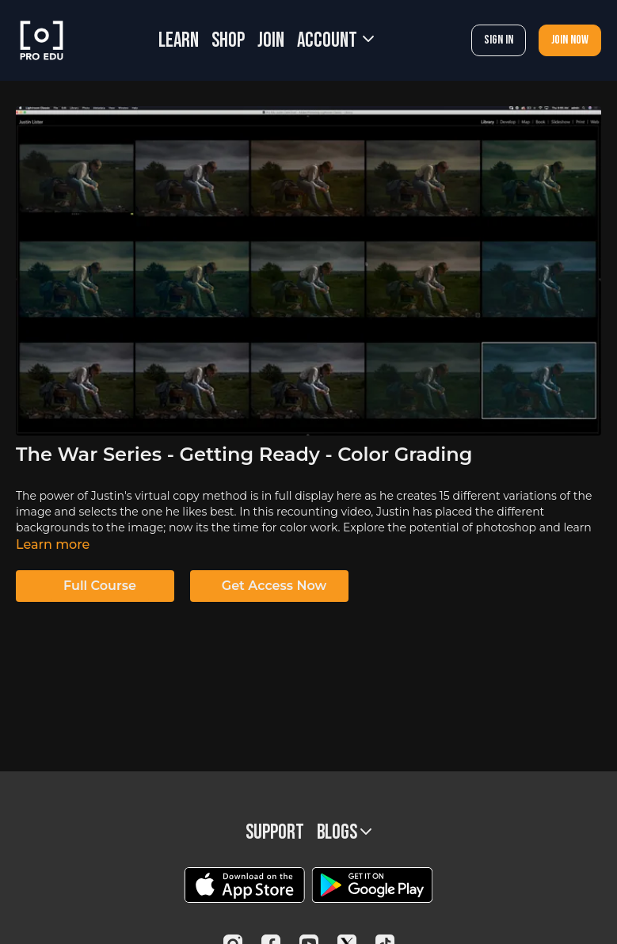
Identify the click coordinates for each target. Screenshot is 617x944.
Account (335, 41)
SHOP (228, 41)
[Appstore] (244, 885)
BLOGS (344, 832)
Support (275, 832)
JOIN (270, 41)
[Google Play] (372, 885)
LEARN (178, 41)
